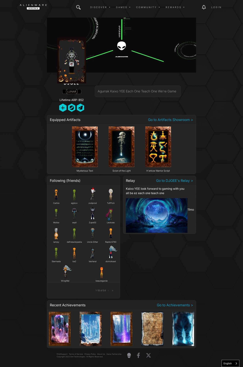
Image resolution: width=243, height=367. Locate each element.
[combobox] (230, 363)
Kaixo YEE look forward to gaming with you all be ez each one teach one (155, 191)
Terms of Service (76, 354)
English (228, 363)
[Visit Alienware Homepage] (129, 355)
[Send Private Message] (80, 108)
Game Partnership (113, 354)
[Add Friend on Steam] (71, 108)
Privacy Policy (90, 354)
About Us (101, 354)
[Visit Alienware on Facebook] (138, 355)
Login (216, 7)
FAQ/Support (62, 354)
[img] (78, 7)
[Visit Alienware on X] (148, 355)
